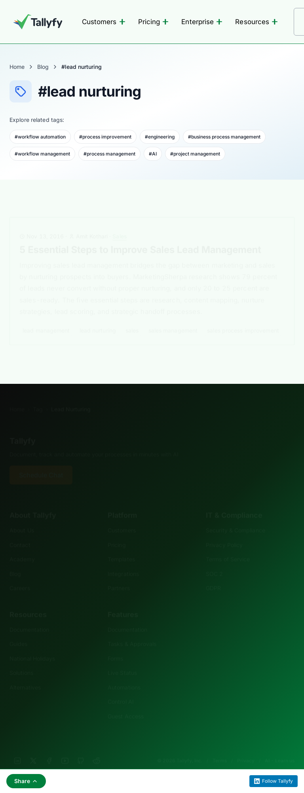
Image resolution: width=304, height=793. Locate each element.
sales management (173, 318)
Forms (115, 646)
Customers (103, 22)
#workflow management (42, 154)
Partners (119, 576)
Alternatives (25, 675)
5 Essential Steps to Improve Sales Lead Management (140, 237)
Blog (43, 66)
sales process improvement (243, 318)
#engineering (160, 137)
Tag (38, 397)
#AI (153, 154)
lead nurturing (98, 318)
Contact (20, 532)
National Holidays (32, 646)
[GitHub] (81, 749)
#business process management (224, 137)
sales (132, 318)
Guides (19, 631)
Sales (119, 224)
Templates (121, 547)
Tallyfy (23, 429)
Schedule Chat (41, 463)
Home (17, 66)
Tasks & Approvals (132, 631)
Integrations (123, 561)
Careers (20, 576)
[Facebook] (49, 749)
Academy (22, 547)
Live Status (122, 660)
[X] (33, 749)
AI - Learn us (279, 748)
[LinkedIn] (17, 749)
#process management (109, 154)
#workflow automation (40, 137)
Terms (220, 748)
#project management (195, 154)
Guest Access (126, 704)
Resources (256, 22)
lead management (46, 318)
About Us (22, 518)
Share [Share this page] (26, 781)
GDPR (213, 576)
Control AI (121, 689)
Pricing (153, 22)
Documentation (29, 617)
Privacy (246, 748)
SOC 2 (214, 561)
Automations (124, 675)
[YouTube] (65, 749)
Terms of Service (228, 547)
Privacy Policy (224, 532)
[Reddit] (96, 749)
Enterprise (201, 22)
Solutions (21, 660)
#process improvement (105, 137)
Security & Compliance (235, 518)
